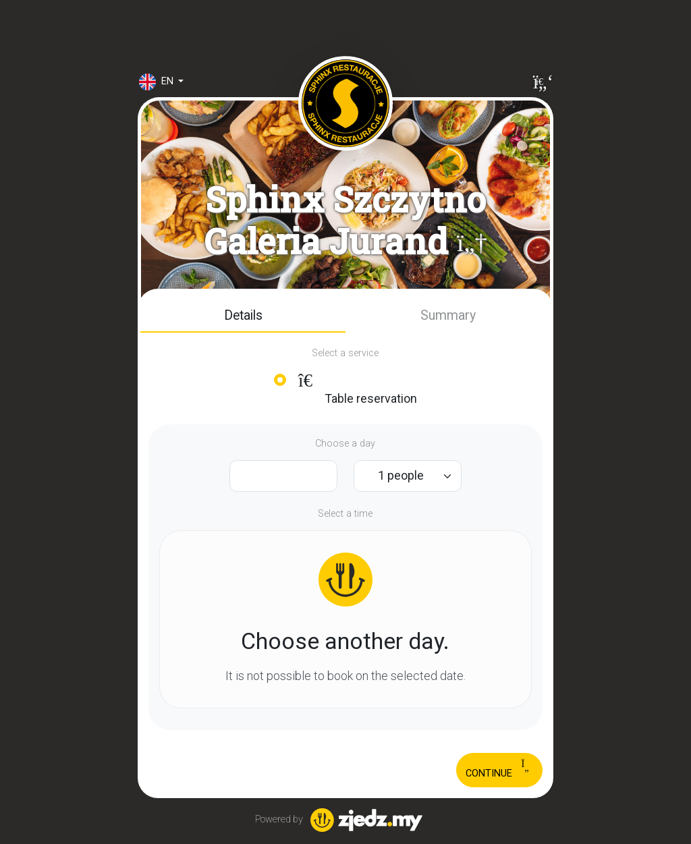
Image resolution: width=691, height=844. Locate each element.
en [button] (157, 82)
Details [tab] (243, 315)
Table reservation (356, 388)
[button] (471, 243)
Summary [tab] (448, 315)
